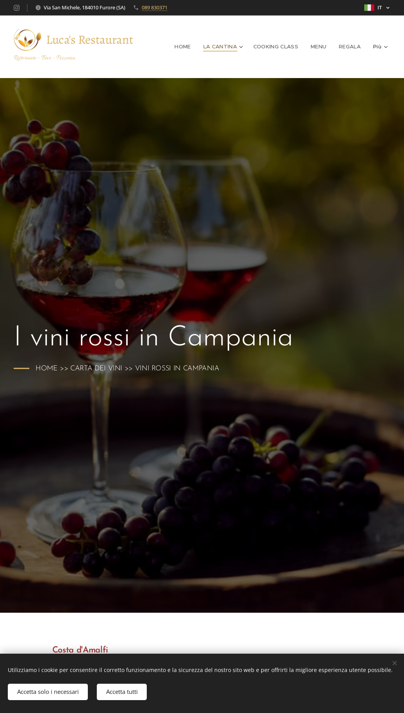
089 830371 (154, 7)
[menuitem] (188, 47)
